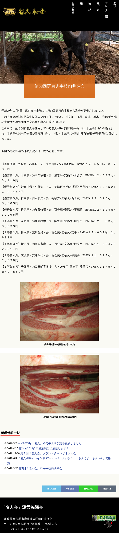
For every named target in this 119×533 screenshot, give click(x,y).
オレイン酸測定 (106, 6)
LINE (88, 488)
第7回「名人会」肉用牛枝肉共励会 (40, 468)
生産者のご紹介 (89, 3)
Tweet (51, 488)
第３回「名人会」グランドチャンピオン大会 (48, 453)
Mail (107, 488)
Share (70, 488)
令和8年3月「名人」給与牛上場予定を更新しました (50, 443)
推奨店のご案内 (98, 3)
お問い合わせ (73, 6)
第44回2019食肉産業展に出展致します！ (44, 448)
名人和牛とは (114, 3)
